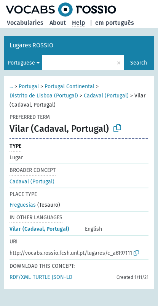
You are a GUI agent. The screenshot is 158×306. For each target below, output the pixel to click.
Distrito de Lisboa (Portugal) (44, 95)
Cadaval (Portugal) (106, 95)
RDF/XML (20, 277)
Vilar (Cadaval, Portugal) (39, 229)
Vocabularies (25, 22)
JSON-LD (62, 277)
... (11, 86)
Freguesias (23, 205)
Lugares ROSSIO (31, 45)
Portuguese (21, 63)
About (57, 22)
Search (138, 63)
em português (114, 22)
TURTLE (41, 277)
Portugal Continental (69, 86)
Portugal (29, 86)
